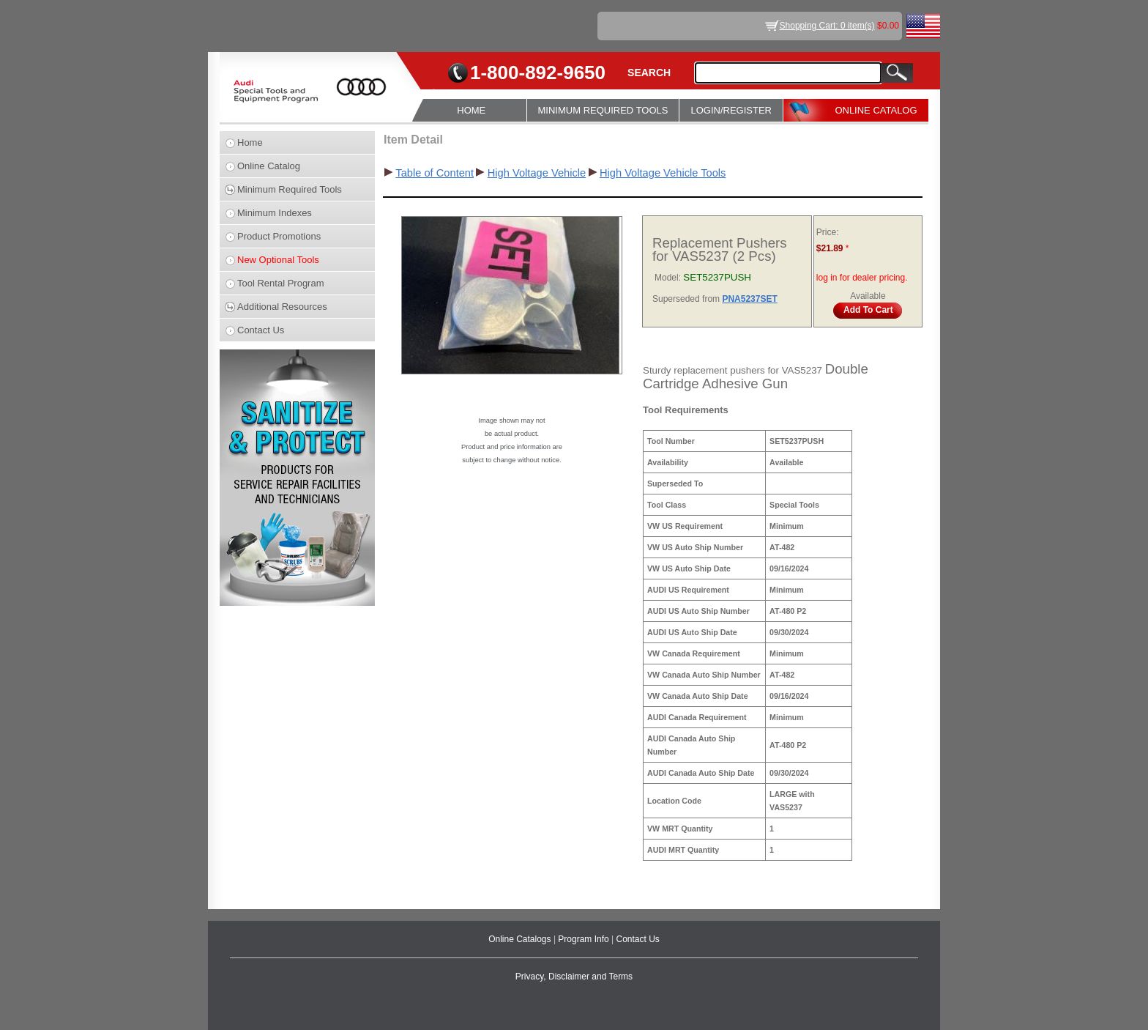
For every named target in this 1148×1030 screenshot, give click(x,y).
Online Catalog (268, 165)
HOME (471, 110)
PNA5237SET (749, 299)
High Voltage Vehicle (537, 173)
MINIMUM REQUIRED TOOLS (603, 110)
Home (250, 142)
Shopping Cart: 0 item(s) (827, 26)
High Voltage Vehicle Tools (663, 173)
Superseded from (687, 299)
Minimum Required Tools (289, 189)
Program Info (584, 939)
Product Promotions (279, 236)
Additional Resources (282, 306)
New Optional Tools (278, 259)
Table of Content (434, 173)
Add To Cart (868, 310)
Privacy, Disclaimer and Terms (574, 976)
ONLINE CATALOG (876, 110)
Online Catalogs (521, 939)
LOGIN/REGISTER (731, 110)
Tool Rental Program (280, 283)
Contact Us (260, 330)
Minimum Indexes (274, 212)
